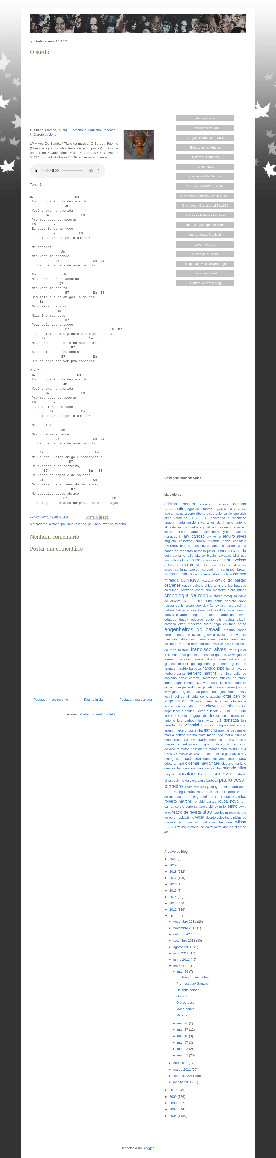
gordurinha (220, 664)
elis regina (225, 619)
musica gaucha (189, 753)
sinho (232, 806)
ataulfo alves (234, 536)
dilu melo (227, 605)
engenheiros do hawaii (192, 629)
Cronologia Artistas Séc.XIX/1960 (205, 196)
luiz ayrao (206, 720)
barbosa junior (204, 551)
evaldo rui (224, 635)
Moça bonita (185, 1009)
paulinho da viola (184, 780)
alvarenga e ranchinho (228, 518)
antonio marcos (223, 527)
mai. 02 (183, 1055)
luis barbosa (186, 720)
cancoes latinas (218, 565)
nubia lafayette (214, 759)
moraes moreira (220, 749)
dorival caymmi (176, 615)
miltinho (230, 744)
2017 (173, 878)
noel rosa (192, 758)
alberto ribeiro (195, 513)
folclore (183, 650)
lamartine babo (232, 711)
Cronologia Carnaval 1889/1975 (205, 205)
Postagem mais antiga (135, 699)
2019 (173, 865)
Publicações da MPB (205, 128)
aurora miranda (207, 541)
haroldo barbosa (189, 669)
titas (207, 812)
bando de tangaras (178, 551)
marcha (210, 730)
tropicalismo (185, 817)
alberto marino (173, 513)
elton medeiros (189, 624)
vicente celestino (217, 817)
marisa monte (195, 739)
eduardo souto (202, 619)
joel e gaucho (210, 696)
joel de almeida (186, 696)
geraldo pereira (191, 659)
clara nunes (237, 590)
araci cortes (181, 532)
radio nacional (207, 792)
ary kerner (214, 536)
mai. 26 (183, 971)
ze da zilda (209, 827)
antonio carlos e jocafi (193, 527)
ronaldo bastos (205, 801)
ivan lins (209, 683)
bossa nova (210, 560)
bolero (194, 560)
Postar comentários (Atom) (99, 714)
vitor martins (188, 822)
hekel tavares (236, 669)
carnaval (191, 580)
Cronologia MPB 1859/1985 (205, 186)
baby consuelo (234, 541)
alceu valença (217, 513)
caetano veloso (232, 560)
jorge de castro (178, 701)
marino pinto (196, 735)
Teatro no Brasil (205, 273)
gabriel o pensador (200, 655)
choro (199, 590)
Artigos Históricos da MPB (205, 138)
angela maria (174, 522)
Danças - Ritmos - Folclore (205, 215)
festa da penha (223, 643)
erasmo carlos (235, 630)
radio (190, 791)
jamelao (209, 687)
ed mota (207, 615)
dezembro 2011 (185, 921)
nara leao (207, 754)
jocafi (168, 696)
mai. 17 (183, 1029)
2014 (173, 897)
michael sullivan (187, 744)
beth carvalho (174, 555)
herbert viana (174, 673)
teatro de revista (186, 812)
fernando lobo (201, 644)
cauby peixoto (192, 585)
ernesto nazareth (177, 635)
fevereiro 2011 (184, 1076)
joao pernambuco (206, 692)
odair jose (237, 758)
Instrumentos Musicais (205, 234)
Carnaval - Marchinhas (205, 176)
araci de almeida (203, 532)
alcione (54, 524)
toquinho (235, 812)
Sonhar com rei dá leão (193, 977)
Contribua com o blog (205, 283)
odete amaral (174, 763)
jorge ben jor (234, 696)
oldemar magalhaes (202, 763)
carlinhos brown (233, 569)
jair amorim (172, 687)
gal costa (229, 654)
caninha (181, 569)
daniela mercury (197, 601)
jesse (219, 687)
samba (169, 806)
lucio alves (230, 716)
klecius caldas (183, 711)
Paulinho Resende (101, 130)
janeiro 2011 (182, 1082)
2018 (173, 871)
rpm (243, 801)
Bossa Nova (205, 167)
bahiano (171, 545)
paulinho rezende (100, 524)
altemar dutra (199, 518)
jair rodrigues (192, 687)
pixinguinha (217, 786)
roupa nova (228, 801)
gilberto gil (237, 659)
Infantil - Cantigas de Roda (205, 225)
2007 (173, 1109)
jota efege (238, 701)
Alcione (50, 134)
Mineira (181, 1015)
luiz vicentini (188, 725)
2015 (173, 890)
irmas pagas (173, 683)
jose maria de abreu (211, 701)
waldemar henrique (217, 822)
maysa (169, 744)
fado (202, 639)
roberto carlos (233, 796)
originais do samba (206, 768)
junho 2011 (182, 959)
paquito (169, 774)
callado (169, 565)
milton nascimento (194, 749)
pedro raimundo (195, 786)
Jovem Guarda (205, 244)
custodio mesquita (223, 596)
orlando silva (234, 768)
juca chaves (207, 706)
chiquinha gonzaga (178, 590)
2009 (173, 1097)
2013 (173, 903)
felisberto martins (177, 644)
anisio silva (195, 522)
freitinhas (171, 655)
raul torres (183, 797)
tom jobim (221, 812)
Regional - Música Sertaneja (205, 264)
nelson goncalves (227, 754)
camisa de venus (191, 565)
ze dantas (225, 827)
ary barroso (194, 536)
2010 (173, 1090)
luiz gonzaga (227, 720)
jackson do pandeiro (231, 683)
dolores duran (217, 610)
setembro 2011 (184, 940)
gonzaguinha (200, 664)
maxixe (241, 740)
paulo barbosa (207, 780)
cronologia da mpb (186, 595)
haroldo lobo (213, 668)
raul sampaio (229, 792)
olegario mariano (233, 763)
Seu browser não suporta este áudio (67, 171)
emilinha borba (234, 624)
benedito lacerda (231, 550)
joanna (230, 687)
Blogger (148, 1148)
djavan (201, 610)
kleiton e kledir (207, 711)
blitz (236, 555)
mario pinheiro (235, 735)
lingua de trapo (204, 715)
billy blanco (196, 555)
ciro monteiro (216, 590)
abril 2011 (181, 1063)
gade (218, 655)
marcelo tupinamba (189, 730)
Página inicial (94, 699)
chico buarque (235, 585)
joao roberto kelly (233, 692)
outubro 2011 (183, 934)
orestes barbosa (176, 768)
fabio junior (188, 639)
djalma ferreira (185, 610)
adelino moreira (179, 504)
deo (198, 605)
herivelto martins (202, 673)
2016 (173, 884)
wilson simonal (188, 827)
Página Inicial (205, 118)
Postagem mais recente (51, 699)
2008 (173, 1103)
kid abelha (230, 706)
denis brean (185, 605)
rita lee (214, 797)
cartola (208, 580)
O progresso (185, 1002)
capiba (194, 569)
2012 (173, 909)
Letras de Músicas (205, 254)
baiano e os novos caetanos (202, 546)
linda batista (175, 715)
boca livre (181, 560)
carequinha (210, 569)
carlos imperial (204, 574)
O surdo (182, 996)
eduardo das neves (231, 615)
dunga (194, 615)
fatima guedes (217, 639)
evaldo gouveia (203, 635)
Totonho (77, 130)
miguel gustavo (212, 744)
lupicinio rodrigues (214, 725)
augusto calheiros (178, 541)
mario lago (215, 735)
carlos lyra (224, 574)
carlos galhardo (178, 574)
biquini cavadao (219, 555)
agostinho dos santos (230, 509)
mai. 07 (183, 1042)
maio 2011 (181, 966)
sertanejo (200, 806)
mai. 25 (183, 1023)
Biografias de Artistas (205, 147)
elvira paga (212, 624)
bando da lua (236, 546)
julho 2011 (181, 953)
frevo (182, 655)
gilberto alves (216, 659)
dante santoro (225, 601)
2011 (173, 916)
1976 (62, 130)
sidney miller (218, 806)
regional (200, 796)
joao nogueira (182, 692)
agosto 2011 (182, 947)
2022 (173, 859)
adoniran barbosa (214, 504)
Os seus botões (187, 990)
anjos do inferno (220, 522)
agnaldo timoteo (199, 509)
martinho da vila (221, 740)
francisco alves (208, 649)
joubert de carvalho (179, 706)
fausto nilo (238, 639)
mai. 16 (183, 1036)
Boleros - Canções (205, 157)
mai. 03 (183, 1049)
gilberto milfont (176, 664)
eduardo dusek (176, 619)
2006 (173, 1116)
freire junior (237, 650)
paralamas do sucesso (205, 773)
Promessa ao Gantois (192, 983)
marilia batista (174, 735)
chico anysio (214, 585)
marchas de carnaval (232, 730)
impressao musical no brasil (224, 678)
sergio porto (184, 806)
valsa (199, 817)
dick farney (210, 605)
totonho (120, 524)
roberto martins (178, 801)
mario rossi (172, 740)
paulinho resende (73, 524)
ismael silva (192, 683)
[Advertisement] (92, 91)
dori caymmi (237, 610)
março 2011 (182, 1069)
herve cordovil (189, 678)
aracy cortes (226, 532)
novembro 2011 (185, 928)
